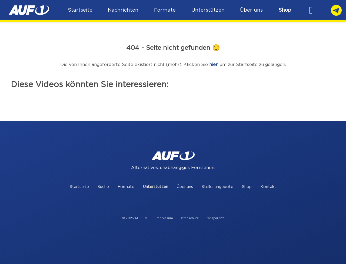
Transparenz (214, 218)
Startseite (79, 187)
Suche (103, 187)
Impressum (164, 218)
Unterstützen (155, 187)
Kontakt (268, 187)
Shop (286, 10)
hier (213, 64)
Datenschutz (189, 218)
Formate (126, 187)
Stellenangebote (217, 187)
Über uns (185, 187)
